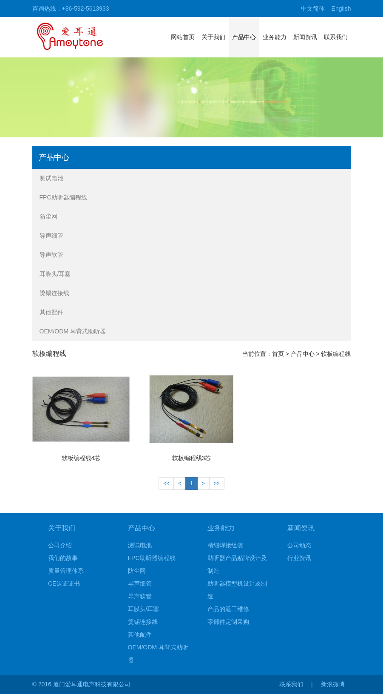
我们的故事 (63, 558)
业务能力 (275, 37)
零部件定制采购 (228, 621)
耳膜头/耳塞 (55, 273)
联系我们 (336, 37)
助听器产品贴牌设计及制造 (237, 564)
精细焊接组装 (225, 545)
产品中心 (244, 37)
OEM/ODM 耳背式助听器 (73, 331)
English (341, 8)
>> (217, 483)
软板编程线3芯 (191, 458)
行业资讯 (299, 558)
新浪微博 (333, 684)
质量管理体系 (66, 570)
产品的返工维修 (228, 609)
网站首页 (183, 37)
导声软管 (51, 254)
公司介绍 (60, 545)
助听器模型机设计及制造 (237, 590)
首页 (278, 353)
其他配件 (51, 312)
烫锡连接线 (54, 293)
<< (166, 483)
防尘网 (48, 216)
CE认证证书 (64, 583)
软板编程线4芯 (81, 458)
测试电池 (51, 178)
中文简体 (313, 8)
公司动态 (299, 545)
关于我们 (213, 37)
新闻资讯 (305, 37)
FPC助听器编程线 (63, 197)
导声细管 (51, 235)
